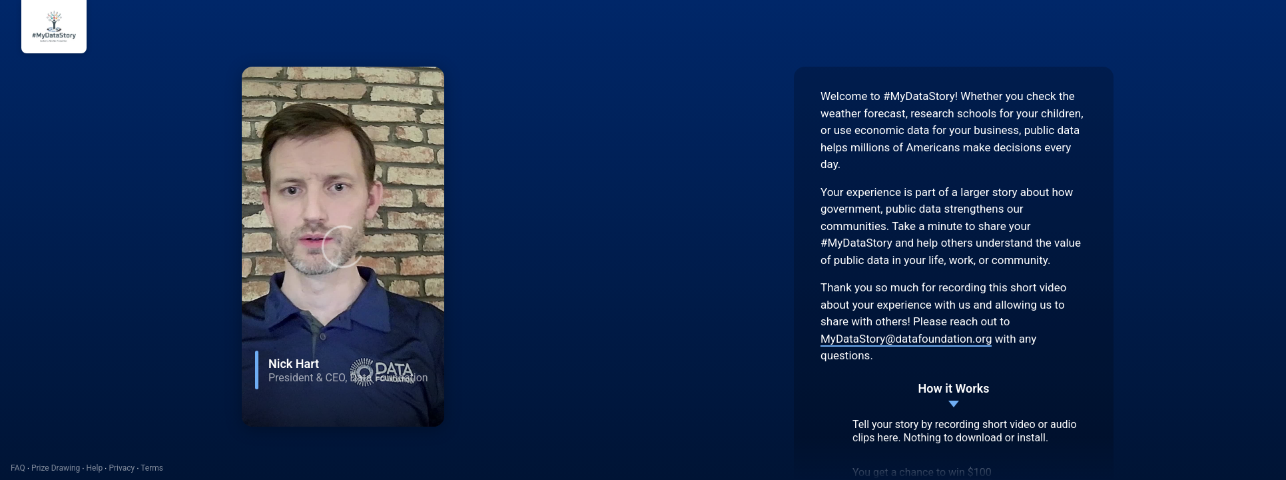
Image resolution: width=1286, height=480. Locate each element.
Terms (152, 468)
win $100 (970, 472)
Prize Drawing (55, 468)
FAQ (18, 468)
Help (95, 468)
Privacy (122, 468)
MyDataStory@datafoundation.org (906, 338)
